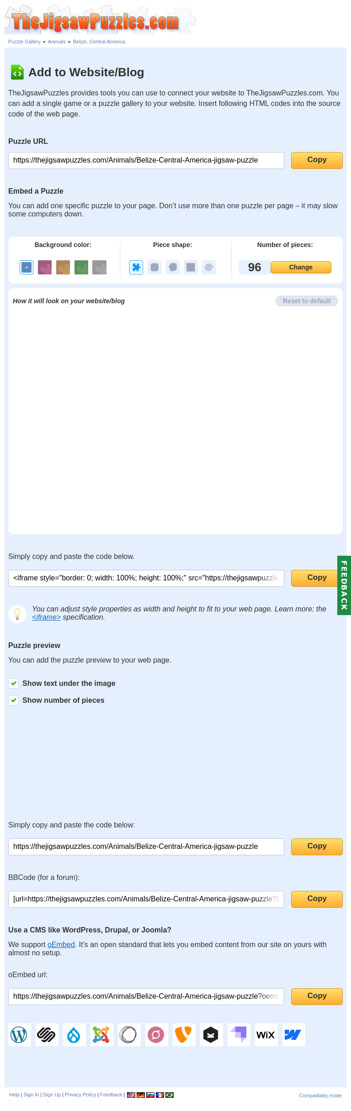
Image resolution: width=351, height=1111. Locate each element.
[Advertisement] (273, 18)
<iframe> (46, 617)
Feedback (111, 1094)
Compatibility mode (320, 1095)
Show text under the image (62, 683)
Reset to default (307, 301)
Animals (57, 41)
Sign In (31, 1094)
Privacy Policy (80, 1094)
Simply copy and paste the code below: (71, 825)
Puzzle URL (28, 141)
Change (301, 267)
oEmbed (61, 944)
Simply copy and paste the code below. (71, 556)
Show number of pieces (56, 700)
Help (14, 1094)
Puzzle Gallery (24, 41)
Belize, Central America (99, 41)
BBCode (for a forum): (44, 877)
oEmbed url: (28, 975)
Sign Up (52, 1094)
